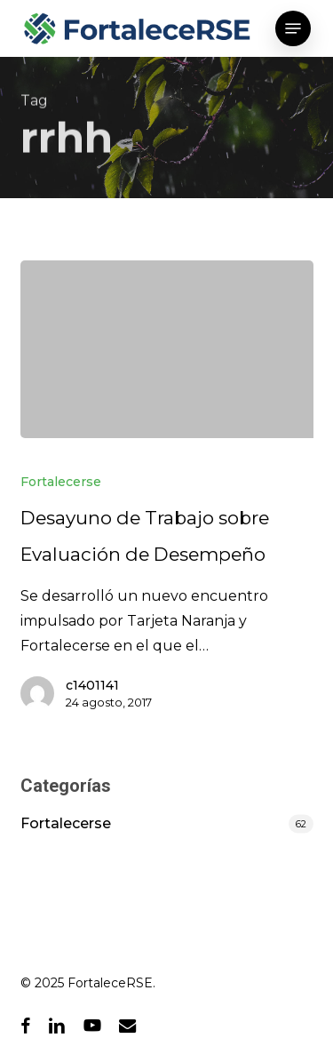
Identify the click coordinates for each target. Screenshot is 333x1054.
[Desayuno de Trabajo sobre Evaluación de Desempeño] (166, 349)
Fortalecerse (60, 482)
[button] (293, 28)
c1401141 (92, 685)
